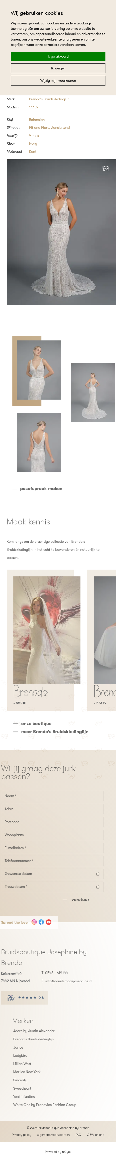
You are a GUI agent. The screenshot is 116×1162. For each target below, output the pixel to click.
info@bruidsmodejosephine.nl (55, 981)
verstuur (66, 899)
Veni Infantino (38, 1097)
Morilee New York (40, 1072)
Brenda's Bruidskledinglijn (49, 99)
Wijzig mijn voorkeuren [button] (58, 81)
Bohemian (37, 120)
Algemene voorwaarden (53, 1134)
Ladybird (34, 1056)
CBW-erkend (95, 1134)
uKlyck (66, 1151)
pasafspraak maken (55, 488)
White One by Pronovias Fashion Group (58, 1105)
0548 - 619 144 (43, 973)
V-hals (34, 136)
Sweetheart (36, 1089)
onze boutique (36, 737)
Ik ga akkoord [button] (58, 56)
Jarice (31, 1048)
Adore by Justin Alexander (47, 1031)
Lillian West (36, 1064)
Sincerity (34, 1080)
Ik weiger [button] (58, 68)
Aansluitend (60, 128)
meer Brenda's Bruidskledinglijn (55, 745)
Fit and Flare (39, 128)
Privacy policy (21, 1134)
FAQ (78, 1134)
